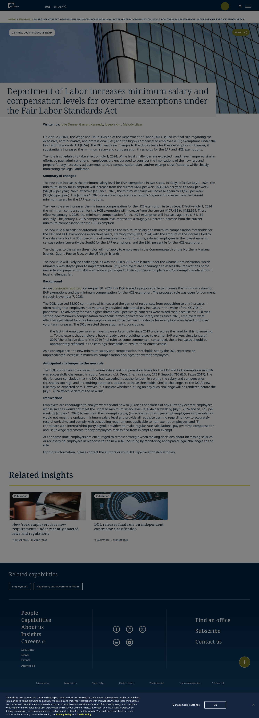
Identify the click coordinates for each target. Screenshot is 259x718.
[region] (129, 705)
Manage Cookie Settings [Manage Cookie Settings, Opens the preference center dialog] (186, 704)
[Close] (253, 705)
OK (215, 704)
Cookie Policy (83, 714)
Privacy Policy (63, 714)
